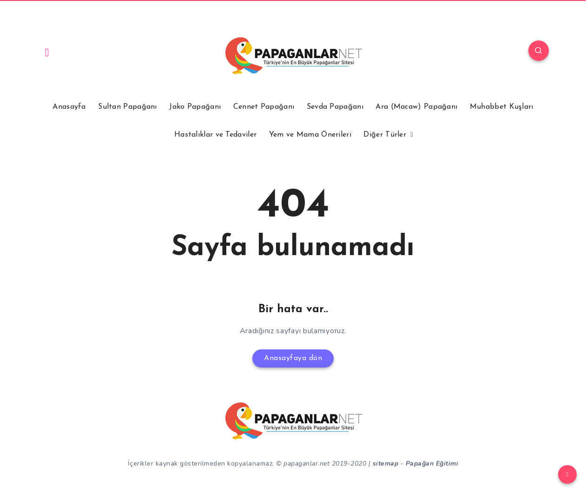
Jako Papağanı (195, 107)
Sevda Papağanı (335, 107)
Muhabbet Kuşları (501, 107)
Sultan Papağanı (127, 107)
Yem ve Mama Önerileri (310, 134)
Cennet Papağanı (264, 107)
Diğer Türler (384, 134)
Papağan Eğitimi (432, 463)
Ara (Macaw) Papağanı (416, 107)
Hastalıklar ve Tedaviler (215, 134)
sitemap (386, 463)
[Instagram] (47, 52)
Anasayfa (69, 107)
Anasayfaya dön (293, 358)
